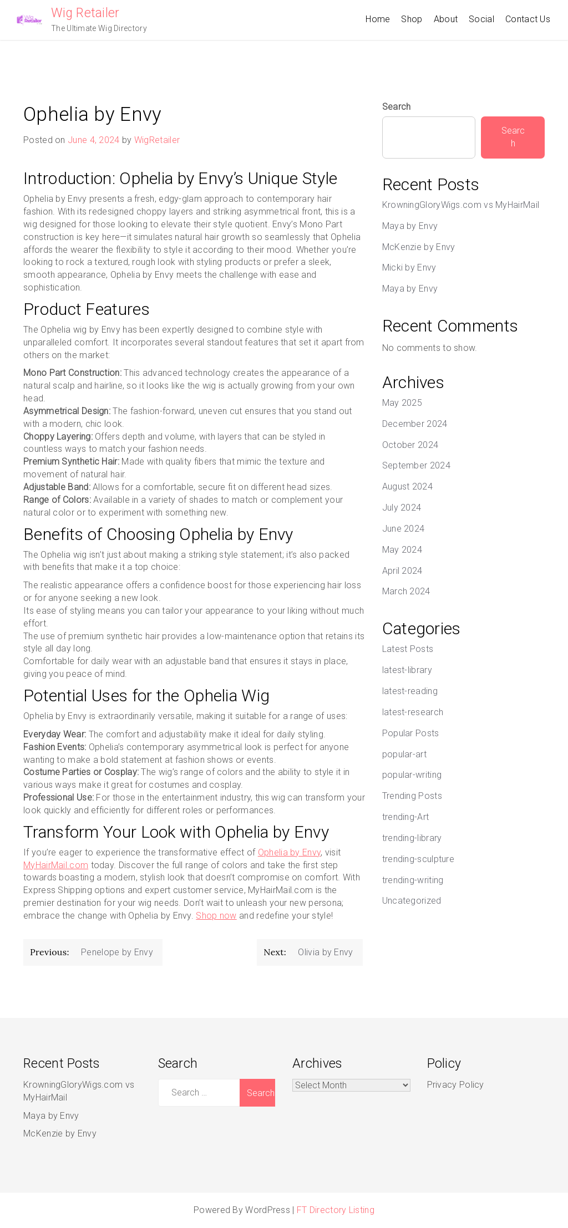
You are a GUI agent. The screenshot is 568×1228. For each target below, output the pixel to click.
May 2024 (402, 549)
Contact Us (527, 19)
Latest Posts (408, 649)
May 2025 (402, 403)
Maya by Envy (410, 226)
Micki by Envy (409, 267)
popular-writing (412, 775)
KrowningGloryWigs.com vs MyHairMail (461, 205)
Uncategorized (412, 900)
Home (378, 19)
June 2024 (403, 528)
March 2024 (406, 591)
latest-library (407, 670)
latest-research (413, 712)
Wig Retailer (85, 13)
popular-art (404, 754)
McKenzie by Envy (418, 247)
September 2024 (416, 465)
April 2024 (402, 570)
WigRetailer (157, 140)
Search (396, 106)
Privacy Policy (455, 1084)
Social (481, 19)
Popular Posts (410, 733)
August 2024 (407, 486)
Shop (411, 19)
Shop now (216, 915)
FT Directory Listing (335, 1210)
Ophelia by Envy (289, 852)
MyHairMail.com (55, 865)
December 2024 (415, 424)
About (446, 19)
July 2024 (402, 507)
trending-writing (413, 880)
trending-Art (405, 817)
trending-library (412, 838)
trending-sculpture (418, 859)
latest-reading (410, 691)
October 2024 (410, 445)
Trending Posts (412, 796)
